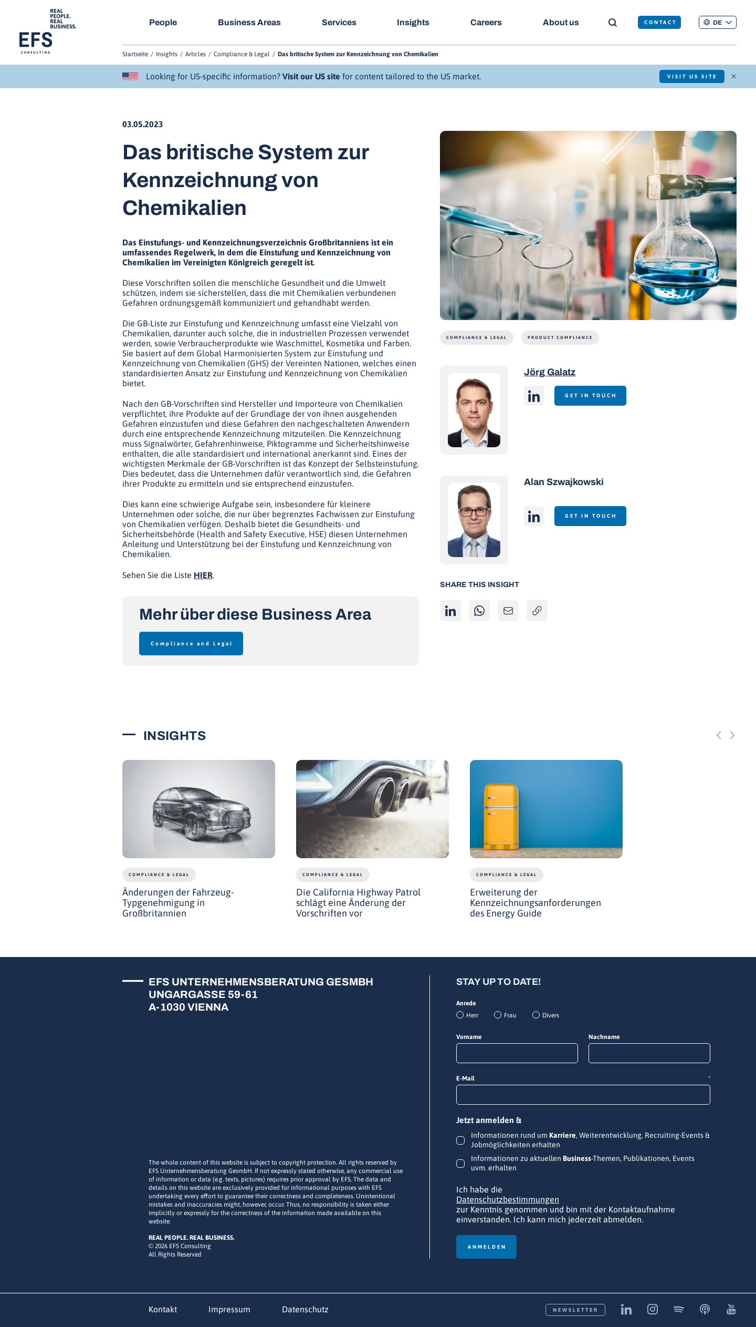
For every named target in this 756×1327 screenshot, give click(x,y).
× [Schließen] (734, 75)
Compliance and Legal (192, 643)
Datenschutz (305, 1309)
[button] (718, 22)
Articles (195, 54)
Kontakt (163, 1309)
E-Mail (583, 1079)
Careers (487, 22)
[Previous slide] (719, 735)
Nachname (604, 1037)
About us (562, 22)
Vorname (468, 1037)
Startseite (135, 54)
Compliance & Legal (242, 54)
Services (339, 22)
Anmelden (487, 1247)
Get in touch (592, 395)
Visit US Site (691, 76)
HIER (203, 575)
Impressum (229, 1309)
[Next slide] (732, 735)
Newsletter (575, 1310)
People (163, 22)
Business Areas (249, 22)
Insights (414, 22)
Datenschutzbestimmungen (507, 1199)
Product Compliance (560, 337)
